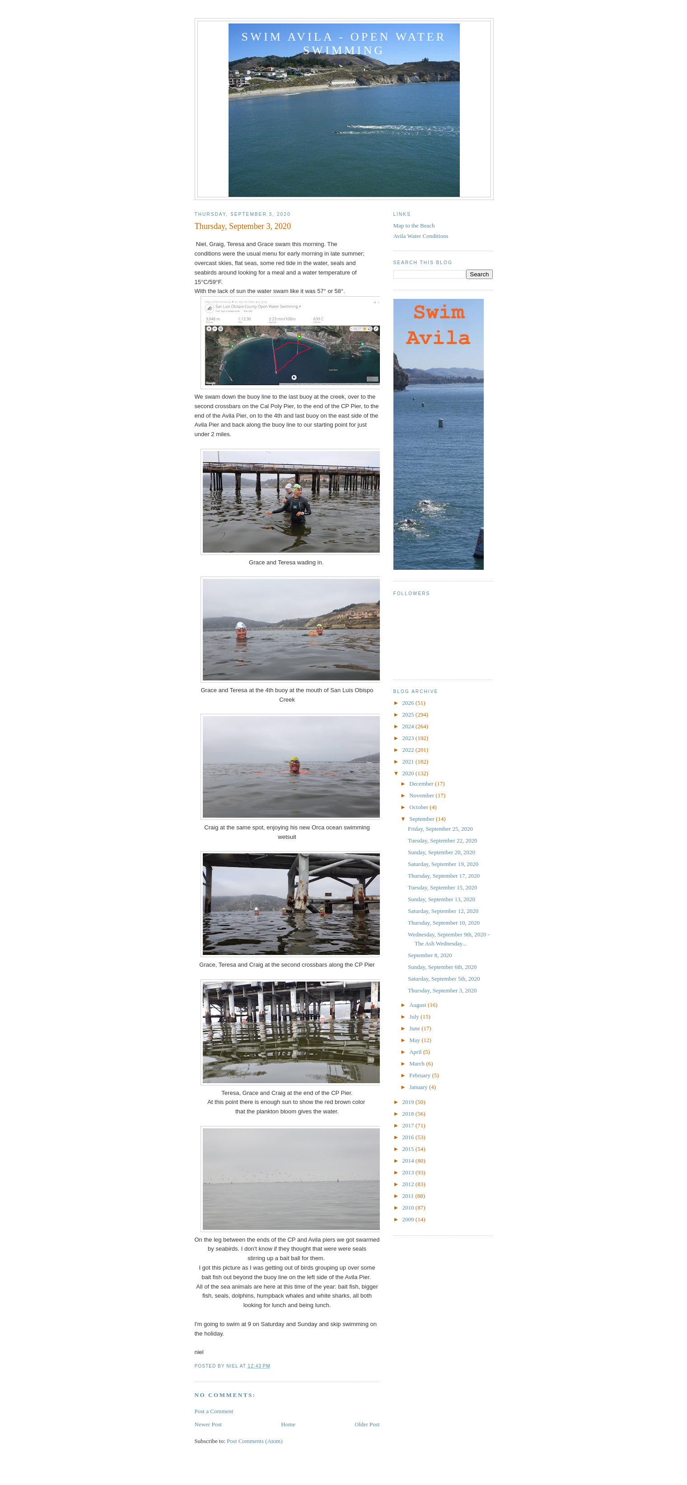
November (422, 795)
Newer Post (208, 1424)
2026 (409, 702)
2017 (409, 1125)
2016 (409, 1137)
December (422, 783)
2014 (409, 1160)
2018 (409, 1113)
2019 (409, 1102)
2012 (409, 1184)
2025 (409, 714)
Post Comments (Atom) (255, 1441)
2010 (409, 1207)
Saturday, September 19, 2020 (443, 864)
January (419, 1087)
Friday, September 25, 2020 (440, 828)
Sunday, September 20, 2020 (441, 852)
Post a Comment (214, 1411)
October (419, 807)
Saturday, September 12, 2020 (443, 911)
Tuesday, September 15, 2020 (442, 887)
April (416, 1051)
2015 (409, 1148)
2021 (409, 761)
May (415, 1040)
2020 (409, 773)
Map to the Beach (414, 225)
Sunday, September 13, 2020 (441, 899)
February (420, 1075)
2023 (409, 738)
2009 (409, 1219)
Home (288, 1424)
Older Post (367, 1424)
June (415, 1028)
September (422, 818)
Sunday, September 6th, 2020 (442, 967)
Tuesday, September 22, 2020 (442, 840)
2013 (409, 1172)
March (417, 1063)
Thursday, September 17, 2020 (444, 875)
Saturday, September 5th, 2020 (444, 978)
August (418, 1004)
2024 (409, 726)
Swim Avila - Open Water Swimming (344, 43)
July (415, 1016)
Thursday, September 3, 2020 (442, 990)
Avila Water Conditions (421, 236)
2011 (409, 1195)
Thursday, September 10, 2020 (444, 922)
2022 (409, 749)
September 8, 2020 (430, 955)
